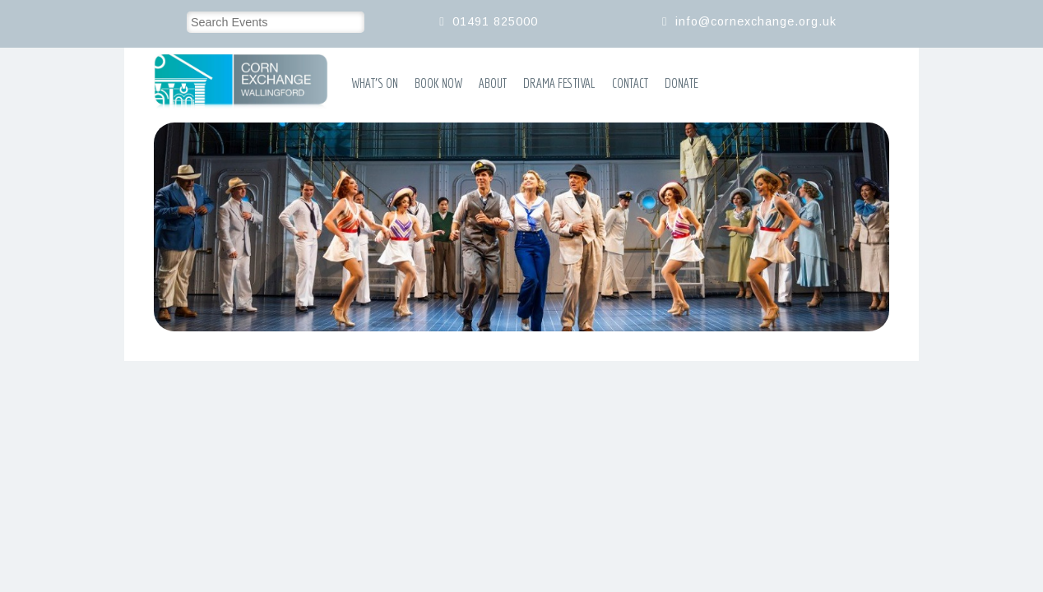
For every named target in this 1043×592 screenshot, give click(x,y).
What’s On (374, 83)
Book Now (438, 83)
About (493, 83)
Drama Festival (559, 83)
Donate (681, 83)
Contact (630, 83)
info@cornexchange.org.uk (756, 21)
